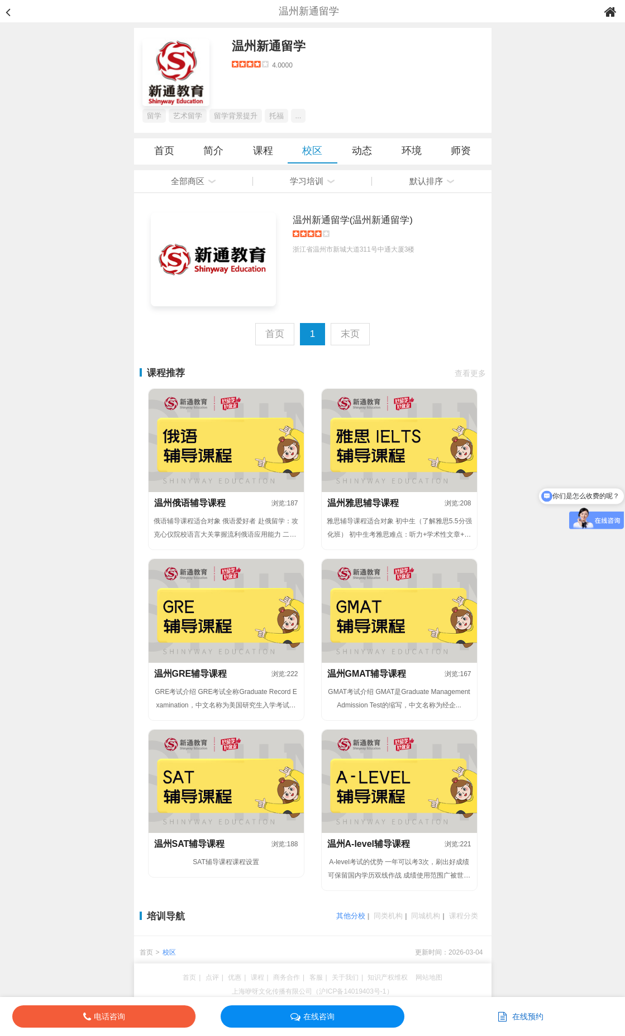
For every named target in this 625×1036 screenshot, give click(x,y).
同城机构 (425, 916)
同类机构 (388, 916)
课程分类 (463, 916)
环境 (412, 150)
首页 (164, 150)
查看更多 (470, 373)
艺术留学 (187, 116)
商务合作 (286, 977)
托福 (276, 116)
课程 (263, 150)
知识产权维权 (388, 977)
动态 (362, 150)
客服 (316, 977)
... (298, 116)
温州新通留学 (269, 46)
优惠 (234, 977)
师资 (461, 150)
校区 (312, 150)
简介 (213, 150)
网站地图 (429, 977)
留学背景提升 (235, 116)
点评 (212, 977)
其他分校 (350, 916)
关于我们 (345, 977)
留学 (154, 116)
